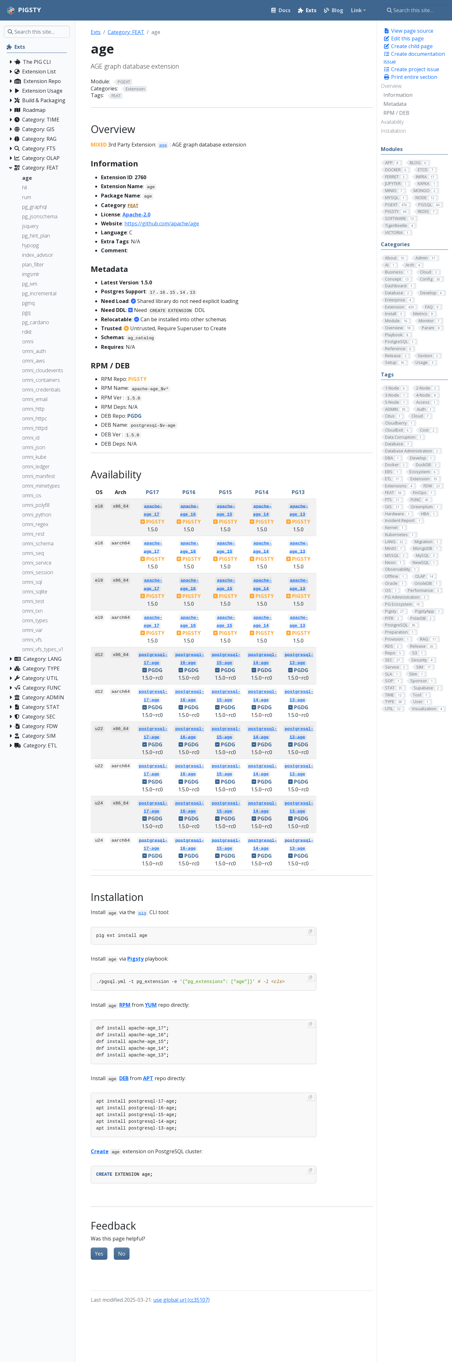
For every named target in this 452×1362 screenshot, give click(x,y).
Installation (393, 130)
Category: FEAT (126, 32)
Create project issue (411, 69)
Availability (392, 121)
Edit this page (403, 38)
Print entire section (410, 76)
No (121, 1253)
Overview (391, 85)
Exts (96, 32)
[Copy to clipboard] (310, 931)
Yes (99, 1253)
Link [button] (356, 10)
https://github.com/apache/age (161, 223)
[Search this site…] (415, 10)
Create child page (408, 46)
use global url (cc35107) (181, 1299)
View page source (408, 30)
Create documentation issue (414, 57)
